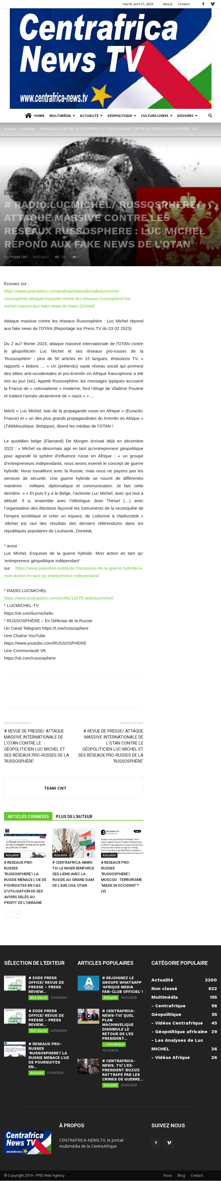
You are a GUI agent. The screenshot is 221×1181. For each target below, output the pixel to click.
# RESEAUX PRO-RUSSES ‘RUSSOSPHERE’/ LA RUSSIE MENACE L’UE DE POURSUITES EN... (48, 1056)
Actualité (91, 115)
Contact (184, 4)
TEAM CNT (19, 257)
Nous (167, 1175)
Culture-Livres (157, 115)
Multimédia (62, 115)
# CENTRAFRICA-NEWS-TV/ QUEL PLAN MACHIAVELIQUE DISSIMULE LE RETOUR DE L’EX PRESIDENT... (118, 1025)
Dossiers (187, 115)
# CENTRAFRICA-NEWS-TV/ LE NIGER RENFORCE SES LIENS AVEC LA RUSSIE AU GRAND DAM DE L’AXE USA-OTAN (73, 874)
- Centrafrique (114, 1045)
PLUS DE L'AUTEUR (74, 816)
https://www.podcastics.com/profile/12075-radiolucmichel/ (58, 598)
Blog (181, 1175)
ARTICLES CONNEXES (28, 816)
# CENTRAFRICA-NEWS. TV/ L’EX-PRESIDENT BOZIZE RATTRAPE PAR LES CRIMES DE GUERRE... (122, 1070)
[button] (210, 116)
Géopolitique (121, 115)
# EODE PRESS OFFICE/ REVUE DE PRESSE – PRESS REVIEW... (46, 985)
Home (34, 115)
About (167, 4)
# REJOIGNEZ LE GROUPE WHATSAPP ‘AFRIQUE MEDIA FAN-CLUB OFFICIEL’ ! (122, 985)
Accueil (10, 128)
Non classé (38, 998)
